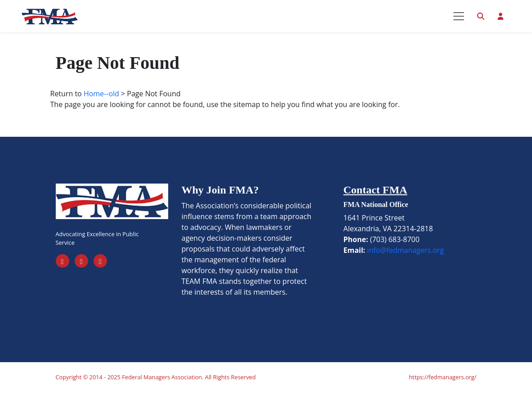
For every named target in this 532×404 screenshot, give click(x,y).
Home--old (101, 105)
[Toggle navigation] (459, 22)
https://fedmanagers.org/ (442, 389)
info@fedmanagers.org (405, 262)
